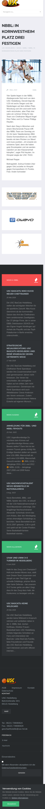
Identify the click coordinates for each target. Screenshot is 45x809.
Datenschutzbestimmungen (14, 768)
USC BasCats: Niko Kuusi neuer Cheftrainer (20, 292)
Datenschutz (7, 691)
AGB (4, 688)
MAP (6, 711)
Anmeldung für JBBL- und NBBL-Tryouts (21, 427)
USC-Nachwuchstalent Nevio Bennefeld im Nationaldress (20, 486)
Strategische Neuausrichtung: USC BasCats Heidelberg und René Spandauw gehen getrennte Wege (21, 351)
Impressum (17, 688)
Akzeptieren (11, 804)
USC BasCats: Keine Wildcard (17, 604)
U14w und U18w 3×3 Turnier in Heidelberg (19, 559)
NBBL (35, 90)
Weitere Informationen (20, 798)
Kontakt (30, 688)
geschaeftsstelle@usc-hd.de (14, 729)
